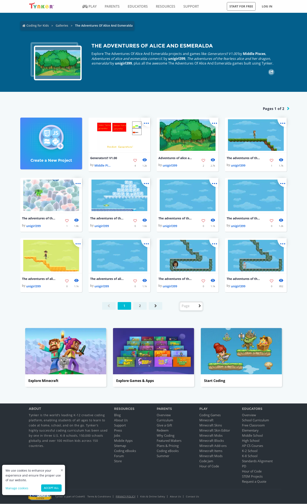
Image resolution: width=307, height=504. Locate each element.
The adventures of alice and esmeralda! (39, 279)
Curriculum (165, 420)
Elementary (250, 430)
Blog (117, 415)
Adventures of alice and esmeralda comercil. (175, 158)
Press (118, 430)
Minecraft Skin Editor (214, 430)
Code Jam (206, 461)
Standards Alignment (257, 461)
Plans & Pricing (168, 446)
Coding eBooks (125, 451)
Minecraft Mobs (211, 435)
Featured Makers (169, 441)
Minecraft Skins (210, 425)
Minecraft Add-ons (213, 446)
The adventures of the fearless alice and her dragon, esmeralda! (244, 158)
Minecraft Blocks (211, 441)
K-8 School (250, 456)
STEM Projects (252, 476)
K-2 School (250, 451)
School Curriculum (255, 420)
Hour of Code (209, 466)
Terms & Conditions (99, 496)
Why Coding (165, 435)
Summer (163, 456)
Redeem (163, 430)
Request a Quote (254, 482)
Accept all (51, 488)
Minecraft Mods (211, 456)
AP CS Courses (252, 446)
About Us (121, 420)
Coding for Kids (37, 25)
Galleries (62, 25)
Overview (164, 415)
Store (118, 461)
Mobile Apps (123, 441)
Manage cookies (17, 488)
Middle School (252, 435)
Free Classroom (253, 425)
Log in (267, 6)
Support (120, 425)
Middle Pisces (254, 53)
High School (250, 441)
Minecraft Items (210, 451)
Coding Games (210, 415)
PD (244, 466)
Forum (119, 456)
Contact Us (192, 496)
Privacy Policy (125, 496)
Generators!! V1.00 (103, 158)
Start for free (241, 6)
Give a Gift (164, 425)
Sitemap (120, 446)
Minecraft (206, 420)
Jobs (117, 435)
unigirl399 (176, 58)
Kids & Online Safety (152, 496)
